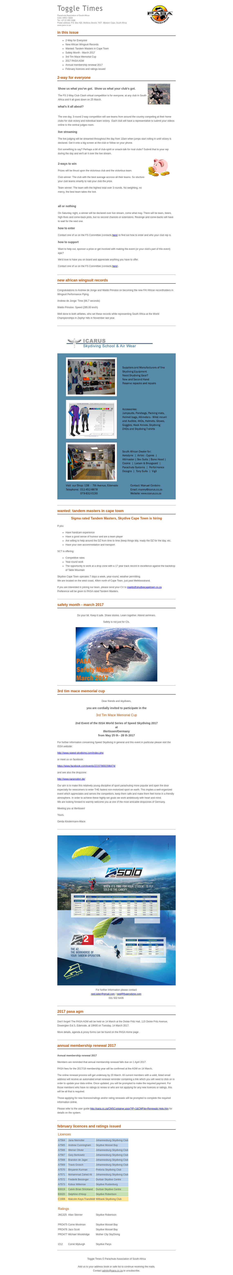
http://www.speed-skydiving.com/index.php (80, 752)
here (114, 235)
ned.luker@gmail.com (103, 994)
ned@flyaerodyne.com (129, 994)
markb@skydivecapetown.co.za (144, 587)
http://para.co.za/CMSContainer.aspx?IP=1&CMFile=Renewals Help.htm (129, 1108)
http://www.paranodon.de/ (71, 779)
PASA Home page (129, 1032)
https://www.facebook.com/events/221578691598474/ (86, 766)
